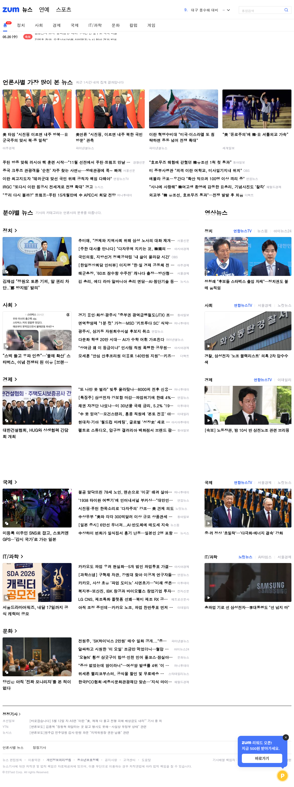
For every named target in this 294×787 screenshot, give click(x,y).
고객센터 (129, 760)
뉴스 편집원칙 (12, 760)
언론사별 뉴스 (13, 747)
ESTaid (10, 772)
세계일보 (228, 148)
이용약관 (34, 760)
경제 (57, 25)
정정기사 (10, 714)
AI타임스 (265, 556)
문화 (115, 25)
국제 (75, 25)
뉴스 (27, 9)
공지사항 (111, 760)
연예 (44, 9)
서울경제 (265, 305)
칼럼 (133, 25)
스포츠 (63, 9)
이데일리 (284, 379)
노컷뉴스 (284, 305)
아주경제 (9, 148)
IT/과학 (95, 25)
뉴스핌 (262, 230)
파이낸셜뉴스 (85, 148)
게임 (151, 25)
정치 (21, 25)
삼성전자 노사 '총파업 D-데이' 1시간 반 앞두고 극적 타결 (76, 36)
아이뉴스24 (282, 230)
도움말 (146, 760)
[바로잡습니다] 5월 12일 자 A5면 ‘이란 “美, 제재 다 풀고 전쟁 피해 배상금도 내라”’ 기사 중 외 (95, 720)
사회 (39, 25)
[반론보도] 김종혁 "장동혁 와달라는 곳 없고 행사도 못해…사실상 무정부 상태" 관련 (87, 726)
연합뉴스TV (242, 230)
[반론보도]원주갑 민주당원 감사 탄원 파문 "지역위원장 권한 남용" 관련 (79, 732)
